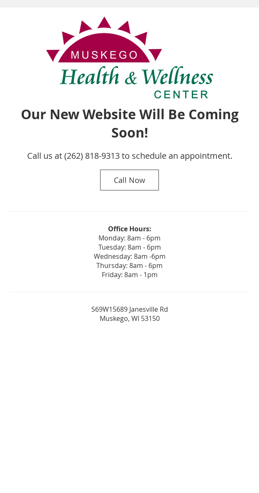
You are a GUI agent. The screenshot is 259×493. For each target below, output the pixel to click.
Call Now (129, 180)
